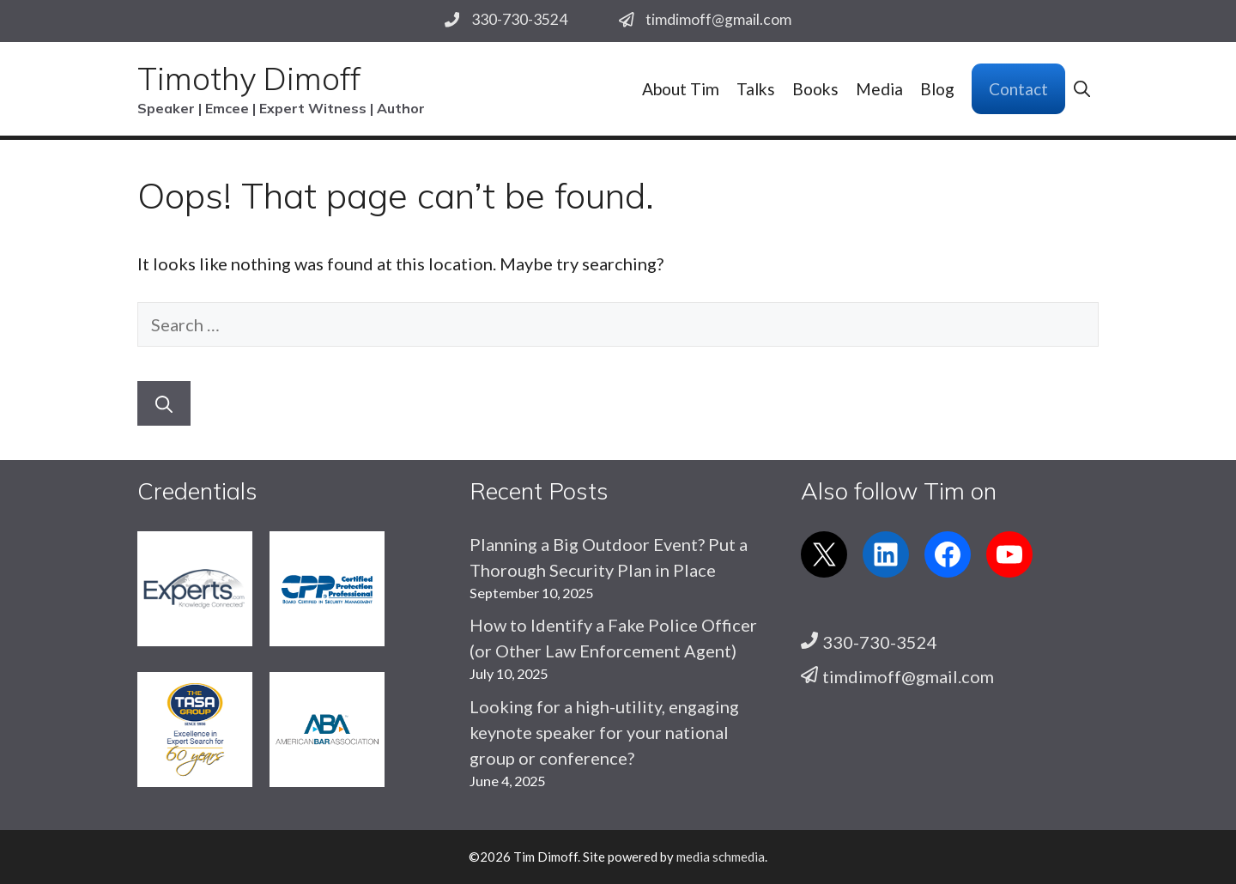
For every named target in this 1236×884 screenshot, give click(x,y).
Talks (755, 89)
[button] (1082, 89)
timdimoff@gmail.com (718, 19)
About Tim (680, 89)
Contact (1018, 89)
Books (815, 89)
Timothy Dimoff (248, 78)
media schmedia (720, 856)
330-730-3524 (519, 19)
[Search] (164, 403)
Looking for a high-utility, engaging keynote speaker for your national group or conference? (604, 732)
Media (879, 89)
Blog (937, 89)
